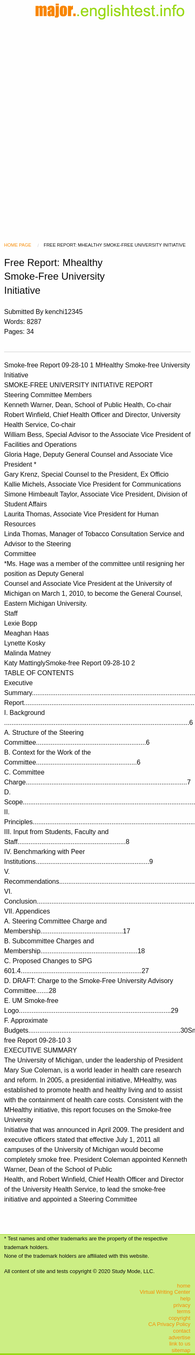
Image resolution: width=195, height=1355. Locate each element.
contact (181, 1331)
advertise (179, 1337)
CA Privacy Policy (169, 1324)
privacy (182, 1305)
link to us (179, 1344)
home (183, 1286)
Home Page (17, 244)
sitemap (181, 1350)
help (185, 1298)
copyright (179, 1318)
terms (183, 1311)
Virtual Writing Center (165, 1292)
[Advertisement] (97, 120)
